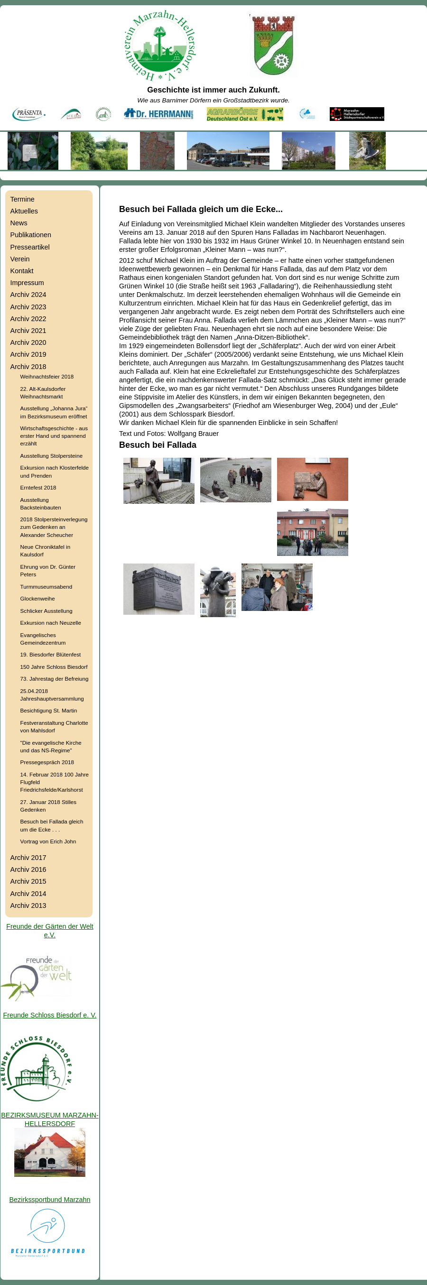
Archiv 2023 (28, 307)
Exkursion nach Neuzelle (50, 622)
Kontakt (22, 271)
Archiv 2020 (28, 342)
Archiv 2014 (28, 893)
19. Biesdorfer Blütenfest (50, 654)
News (19, 223)
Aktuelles (24, 211)
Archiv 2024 (28, 294)
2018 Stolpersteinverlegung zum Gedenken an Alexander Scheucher (54, 526)
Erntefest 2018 (38, 487)
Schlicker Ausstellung (46, 611)
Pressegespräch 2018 (47, 762)
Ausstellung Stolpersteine (51, 456)
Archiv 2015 (28, 881)
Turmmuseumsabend (46, 586)
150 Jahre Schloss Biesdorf (54, 667)
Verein (20, 259)
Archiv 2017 (28, 857)
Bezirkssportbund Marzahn (49, 1199)
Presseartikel (30, 247)
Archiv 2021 (28, 330)
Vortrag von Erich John (48, 841)
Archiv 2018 (28, 366)
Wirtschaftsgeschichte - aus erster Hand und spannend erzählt (54, 435)
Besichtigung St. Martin (48, 710)
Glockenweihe (37, 598)
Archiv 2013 (28, 905)
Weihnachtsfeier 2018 (47, 376)
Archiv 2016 (28, 869)
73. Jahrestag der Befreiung (54, 678)
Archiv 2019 (28, 354)
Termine (22, 199)
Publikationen (30, 235)
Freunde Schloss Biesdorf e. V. (49, 1015)
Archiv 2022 (28, 319)
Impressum (27, 283)
